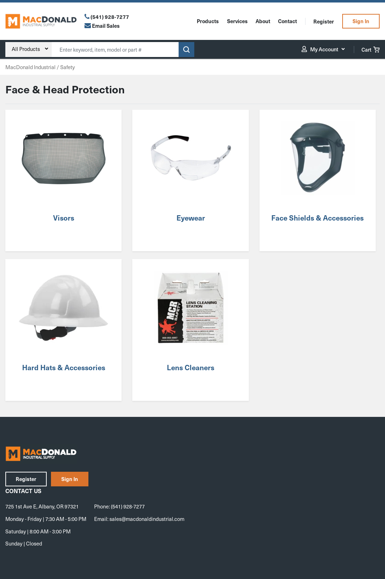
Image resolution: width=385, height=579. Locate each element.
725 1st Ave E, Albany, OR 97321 (42, 506)
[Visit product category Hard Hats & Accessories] (63, 330)
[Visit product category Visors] (63, 180)
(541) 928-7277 (110, 16)
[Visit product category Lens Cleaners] (190, 330)
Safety (67, 67)
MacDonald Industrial (30, 67)
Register (323, 21)
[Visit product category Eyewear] (190, 180)
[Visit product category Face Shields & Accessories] (317, 180)
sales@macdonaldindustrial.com (146, 518)
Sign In (361, 21)
